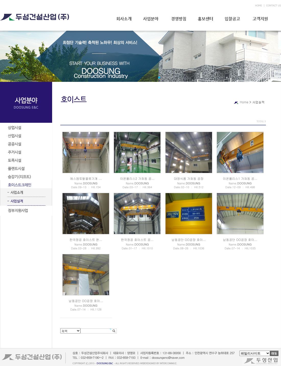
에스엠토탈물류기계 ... (86, 178)
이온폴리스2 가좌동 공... (137, 178)
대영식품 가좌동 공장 (189, 178)
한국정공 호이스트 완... (85, 239)
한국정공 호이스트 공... (137, 239)
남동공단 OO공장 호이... (188, 239)
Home (244, 102)
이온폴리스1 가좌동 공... (240, 178)
